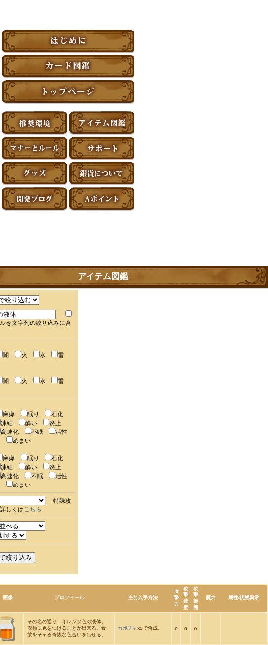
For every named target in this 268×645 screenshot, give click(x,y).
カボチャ (127, 628)
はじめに (68, 41)
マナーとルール (34, 148)
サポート (101, 148)
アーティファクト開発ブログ (34, 199)
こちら (33, 509)
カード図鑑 (68, 66)
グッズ (34, 173)
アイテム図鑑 (101, 123)
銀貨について (101, 173)
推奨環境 (34, 123)
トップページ (68, 92)
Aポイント (101, 199)
